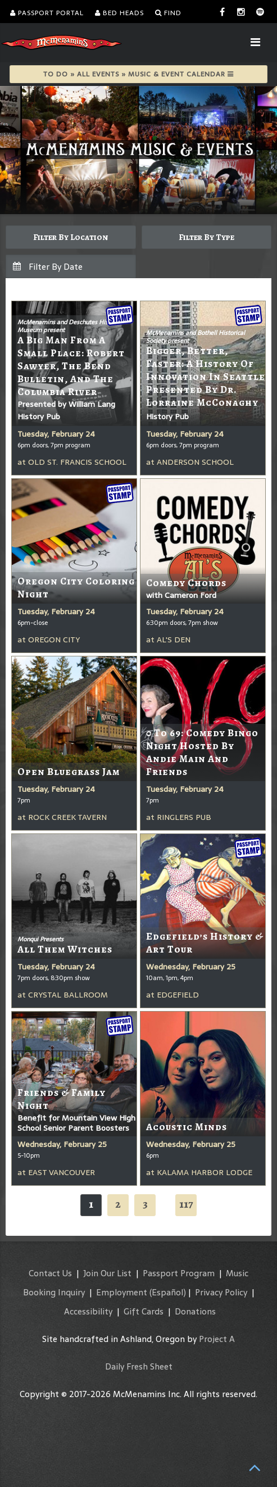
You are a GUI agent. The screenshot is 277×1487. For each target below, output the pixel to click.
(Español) (167, 1292)
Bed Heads (119, 13)
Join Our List (107, 1273)
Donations (195, 1311)
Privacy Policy (221, 1292)
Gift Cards (144, 1311)
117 (186, 1204)
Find (168, 13)
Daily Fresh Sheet (138, 1366)
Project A (217, 1339)
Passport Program (179, 1273)
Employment (121, 1292)
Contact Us (50, 1273)
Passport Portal (47, 13)
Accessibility (88, 1311)
